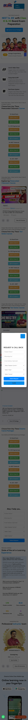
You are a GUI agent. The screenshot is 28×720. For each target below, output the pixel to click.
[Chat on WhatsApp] (3, 716)
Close (14, 383)
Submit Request (14, 378)
